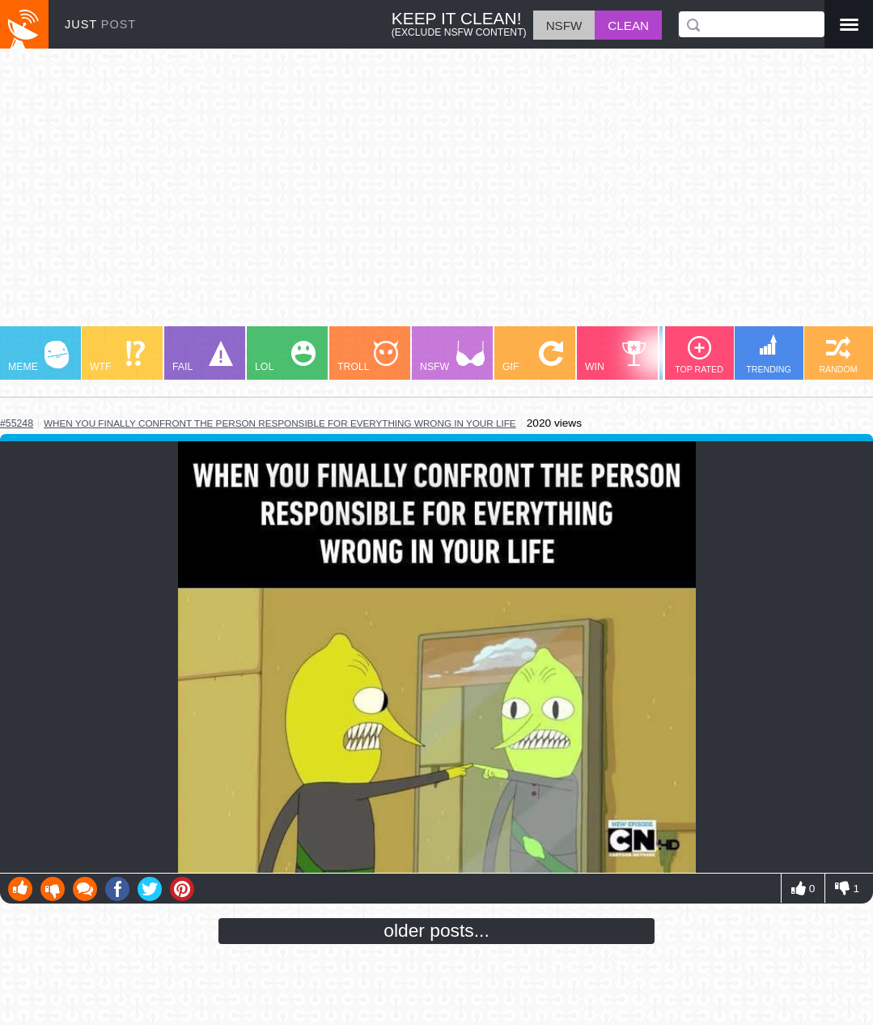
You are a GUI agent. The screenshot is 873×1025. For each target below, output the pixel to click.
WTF (117, 356)
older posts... (436, 930)
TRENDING (768, 354)
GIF (532, 356)
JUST (100, 24)
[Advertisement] (436, 195)
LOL (285, 356)
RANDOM (838, 355)
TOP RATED (699, 355)
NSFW (452, 356)
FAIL (202, 356)
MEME (38, 356)
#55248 (16, 423)
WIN (615, 356)
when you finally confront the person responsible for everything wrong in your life (280, 423)
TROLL (367, 356)
